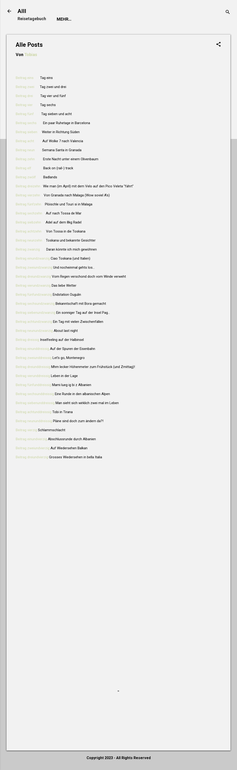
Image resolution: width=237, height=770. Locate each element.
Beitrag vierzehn (28, 196)
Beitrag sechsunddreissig (35, 395)
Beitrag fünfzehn (28, 205)
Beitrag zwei (25, 88)
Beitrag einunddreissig (32, 350)
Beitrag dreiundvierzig (32, 458)
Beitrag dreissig (27, 341)
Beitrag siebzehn (28, 223)
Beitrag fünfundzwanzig (34, 295)
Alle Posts (145, 19)
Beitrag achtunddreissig (33, 413)
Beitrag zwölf (26, 178)
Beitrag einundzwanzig (33, 259)
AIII (22, 11)
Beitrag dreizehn (28, 187)
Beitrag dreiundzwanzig (33, 277)
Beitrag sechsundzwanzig (35, 304)
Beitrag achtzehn (28, 232)
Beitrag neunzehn (29, 241)
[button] (218, 45)
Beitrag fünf (25, 115)
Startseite (69, 19)
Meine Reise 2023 (107, 19)
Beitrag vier (24, 106)
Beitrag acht (25, 142)
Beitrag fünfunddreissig (33, 386)
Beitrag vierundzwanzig (33, 286)
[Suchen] (228, 13)
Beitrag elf (23, 169)
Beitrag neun (25, 151)
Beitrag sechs (26, 124)
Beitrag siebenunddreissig (35, 404)
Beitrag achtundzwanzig (34, 323)
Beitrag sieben (26, 133)
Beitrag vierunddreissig (33, 377)
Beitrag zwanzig (28, 250)
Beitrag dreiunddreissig (33, 368)
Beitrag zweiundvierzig (33, 449)
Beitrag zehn (25, 160)
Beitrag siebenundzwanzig (35, 313)
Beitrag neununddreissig (34, 422)
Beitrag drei (24, 97)
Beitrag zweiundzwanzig (34, 268)
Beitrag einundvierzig (31, 440)
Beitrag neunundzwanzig (34, 332)
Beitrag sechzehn (29, 214)
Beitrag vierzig (26, 431)
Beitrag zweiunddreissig (34, 359)
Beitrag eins (25, 79)
